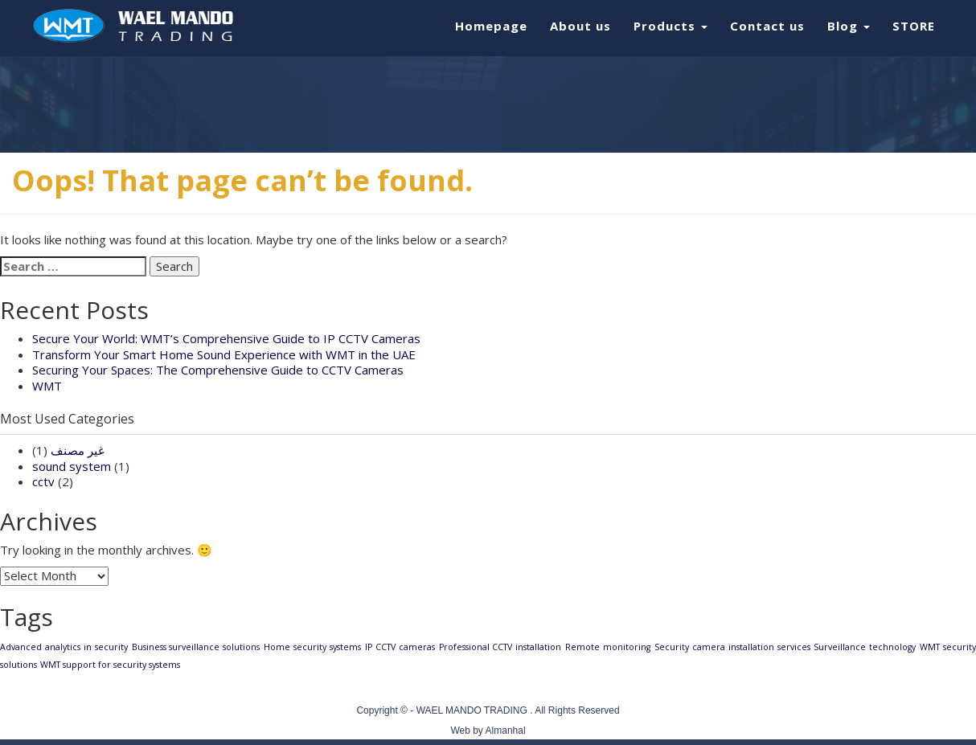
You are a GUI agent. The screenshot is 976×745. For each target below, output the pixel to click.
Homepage (491, 26)
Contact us (767, 26)
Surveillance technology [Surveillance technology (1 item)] (865, 647)
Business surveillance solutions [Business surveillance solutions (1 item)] (196, 647)
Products (670, 26)
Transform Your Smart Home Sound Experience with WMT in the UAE (224, 354)
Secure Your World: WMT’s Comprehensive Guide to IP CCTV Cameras (226, 338)
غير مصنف (78, 450)
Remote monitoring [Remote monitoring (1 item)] (607, 647)
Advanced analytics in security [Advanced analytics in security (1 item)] (64, 647)
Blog (848, 26)
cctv (43, 481)
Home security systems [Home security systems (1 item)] (312, 647)
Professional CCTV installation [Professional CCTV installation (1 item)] (500, 647)
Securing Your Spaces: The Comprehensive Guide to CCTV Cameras (218, 370)
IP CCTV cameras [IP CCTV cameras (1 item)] (400, 647)
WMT (47, 386)
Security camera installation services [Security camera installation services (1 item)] (732, 647)
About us (580, 26)
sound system (71, 466)
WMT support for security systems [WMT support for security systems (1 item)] (110, 664)
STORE (913, 26)
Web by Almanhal (487, 730)
